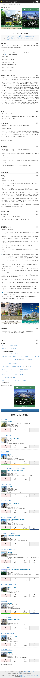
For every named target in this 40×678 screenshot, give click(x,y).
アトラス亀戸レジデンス (7, 435)
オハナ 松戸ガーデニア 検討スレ (9, 366)
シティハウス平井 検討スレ (8, 353)
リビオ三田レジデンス (6, 650)
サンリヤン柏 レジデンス (7, 633)
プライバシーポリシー (28, 675)
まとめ (22, 353)
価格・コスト (15, 36)
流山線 (6, 54)
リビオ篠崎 (4, 419)
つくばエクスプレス (7, 52)
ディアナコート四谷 (6, 617)
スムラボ (31, 356)
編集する (20, 410)
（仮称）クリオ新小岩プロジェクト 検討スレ (12, 380)
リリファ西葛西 (5, 452)
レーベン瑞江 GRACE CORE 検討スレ (10, 371)
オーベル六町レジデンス (7, 484)
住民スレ (17, 353)
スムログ (37, 356)
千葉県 (7, 45)
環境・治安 (25, 38)
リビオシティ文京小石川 (7, 567)
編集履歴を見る (20, 672)
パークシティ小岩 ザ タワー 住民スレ (10, 348)
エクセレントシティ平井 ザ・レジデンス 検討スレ (13, 369)
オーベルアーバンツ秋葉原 (8, 533)
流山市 (10, 45)
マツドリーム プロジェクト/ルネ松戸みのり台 (13, 468)
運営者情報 (21, 675)
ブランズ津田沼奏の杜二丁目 (8, 584)
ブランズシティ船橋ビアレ (8, 549)
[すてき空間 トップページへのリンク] (6, 1)
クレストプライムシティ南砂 (8, 517)
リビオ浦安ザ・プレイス (7, 500)
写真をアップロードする (32, 671)
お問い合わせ (35, 675)
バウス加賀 (4, 601)
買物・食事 (13, 38)
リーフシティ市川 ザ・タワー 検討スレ (10, 359)
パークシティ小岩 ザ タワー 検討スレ (10, 345)
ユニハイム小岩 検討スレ (7, 363)
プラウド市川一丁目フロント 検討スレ (10, 374)
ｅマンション (22, 676)
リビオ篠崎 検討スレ (6, 377)
